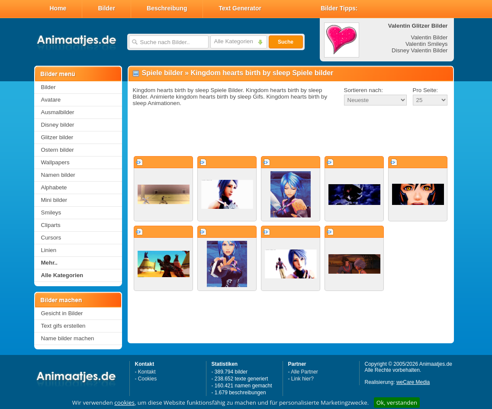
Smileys (51, 212)
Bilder (106, 8)
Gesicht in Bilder (62, 313)
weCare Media (413, 382)
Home (58, 8)
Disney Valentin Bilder (419, 50)
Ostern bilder (57, 150)
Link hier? (302, 379)
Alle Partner (304, 372)
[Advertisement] (290, 131)
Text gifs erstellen (63, 326)
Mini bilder (54, 200)
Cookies (147, 379)
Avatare (51, 99)
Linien (49, 250)
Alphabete (54, 187)
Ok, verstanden (396, 402)
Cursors (51, 237)
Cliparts (51, 225)
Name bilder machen (67, 338)
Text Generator (240, 8)
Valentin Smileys (426, 44)
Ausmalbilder (57, 112)
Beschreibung (167, 8)
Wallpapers (55, 162)
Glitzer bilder (57, 137)
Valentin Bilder (429, 37)
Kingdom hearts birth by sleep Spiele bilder (261, 73)
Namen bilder (58, 175)
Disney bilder (57, 124)
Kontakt (147, 372)
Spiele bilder (162, 73)
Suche (285, 42)
